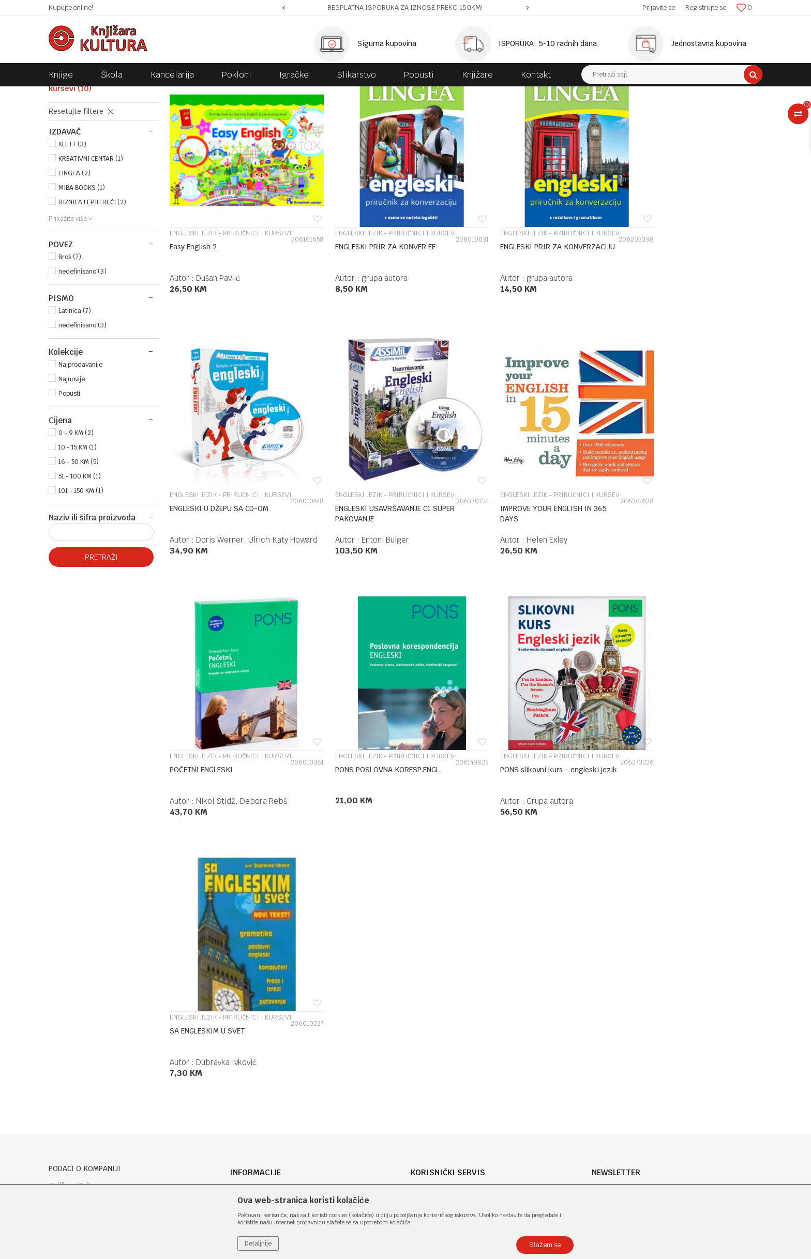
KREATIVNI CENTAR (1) (90, 245)
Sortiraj (555, 113)
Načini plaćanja (436, 1017)
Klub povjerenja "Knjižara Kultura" (285, 1031)
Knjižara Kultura (71, 94)
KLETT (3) (72, 231)
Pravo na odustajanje (445, 1098)
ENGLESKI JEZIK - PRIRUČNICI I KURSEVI (97, 171)
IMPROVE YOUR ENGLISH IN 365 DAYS (366, 571)
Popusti (69, 480)
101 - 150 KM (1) (80, 577)
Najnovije (71, 465)
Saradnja (244, 1004)
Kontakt (243, 1017)
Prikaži (654, 113)
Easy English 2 (193, 319)
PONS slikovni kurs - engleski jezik (219, 818)
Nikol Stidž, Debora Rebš (543, 597)
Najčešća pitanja (439, 1111)
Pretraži (101, 643)
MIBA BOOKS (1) (81, 274)
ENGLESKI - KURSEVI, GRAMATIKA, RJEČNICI (365, 94)
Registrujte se (705, 7)
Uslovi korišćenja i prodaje (454, 977)
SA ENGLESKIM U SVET (358, 813)
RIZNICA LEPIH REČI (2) (92, 288)
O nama (243, 977)
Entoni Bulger (220, 597)
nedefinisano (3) (82, 358)
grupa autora (370, 350)
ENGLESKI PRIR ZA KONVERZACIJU (502, 324)
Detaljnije (258, 1243)
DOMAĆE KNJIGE (194, 94)
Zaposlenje (248, 990)
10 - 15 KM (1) (77, 534)
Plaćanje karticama (443, 1031)
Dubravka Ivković (377, 844)
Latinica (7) (74, 397)
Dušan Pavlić (218, 350)
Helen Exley (367, 597)
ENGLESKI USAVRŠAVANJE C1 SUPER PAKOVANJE (217, 571)
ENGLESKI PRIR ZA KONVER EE (371, 319)
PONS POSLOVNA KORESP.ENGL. (651, 571)
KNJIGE (150, 94)
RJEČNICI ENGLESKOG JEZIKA (95, 141)
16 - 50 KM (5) (78, 548)
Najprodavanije (80, 451)
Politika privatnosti (443, 990)
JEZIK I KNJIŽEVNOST (259, 94)
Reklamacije (431, 1071)
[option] (405, 8)
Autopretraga (511, 113)
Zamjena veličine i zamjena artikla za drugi (484, 1057)
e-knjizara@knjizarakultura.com (103, 1056)
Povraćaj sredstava (442, 1084)
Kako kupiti (430, 1004)
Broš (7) (69, 343)
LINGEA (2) (74, 260)
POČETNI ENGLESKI (503, 566)
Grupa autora (219, 844)
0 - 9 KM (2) (76, 519)
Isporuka (425, 1044)
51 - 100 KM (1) (79, 563)
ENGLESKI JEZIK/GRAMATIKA (101, 156)
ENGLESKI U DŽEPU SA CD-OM (671, 319)
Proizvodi (117, 94)
